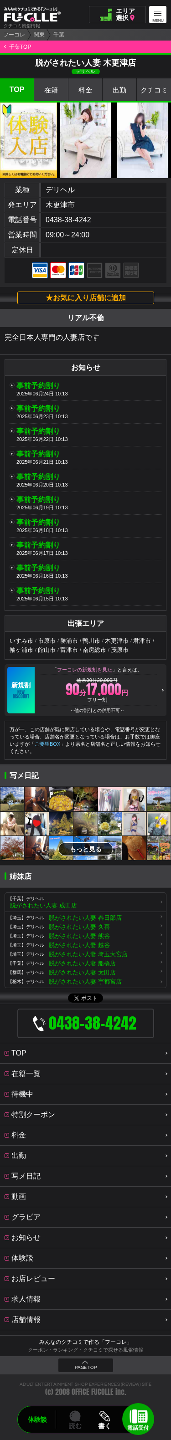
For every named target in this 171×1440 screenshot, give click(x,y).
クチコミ (154, 90)
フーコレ (14, 34)
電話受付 (138, 1428)
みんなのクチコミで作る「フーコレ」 (85, 1342)
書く (104, 1426)
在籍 (51, 90)
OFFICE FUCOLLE (93, 1392)
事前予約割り (38, 385)
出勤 (119, 90)
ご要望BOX (47, 744)
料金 (85, 90)
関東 (39, 34)
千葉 (58, 34)
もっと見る (86, 849)
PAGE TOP (86, 1367)
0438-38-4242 (68, 220)
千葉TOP (20, 47)
